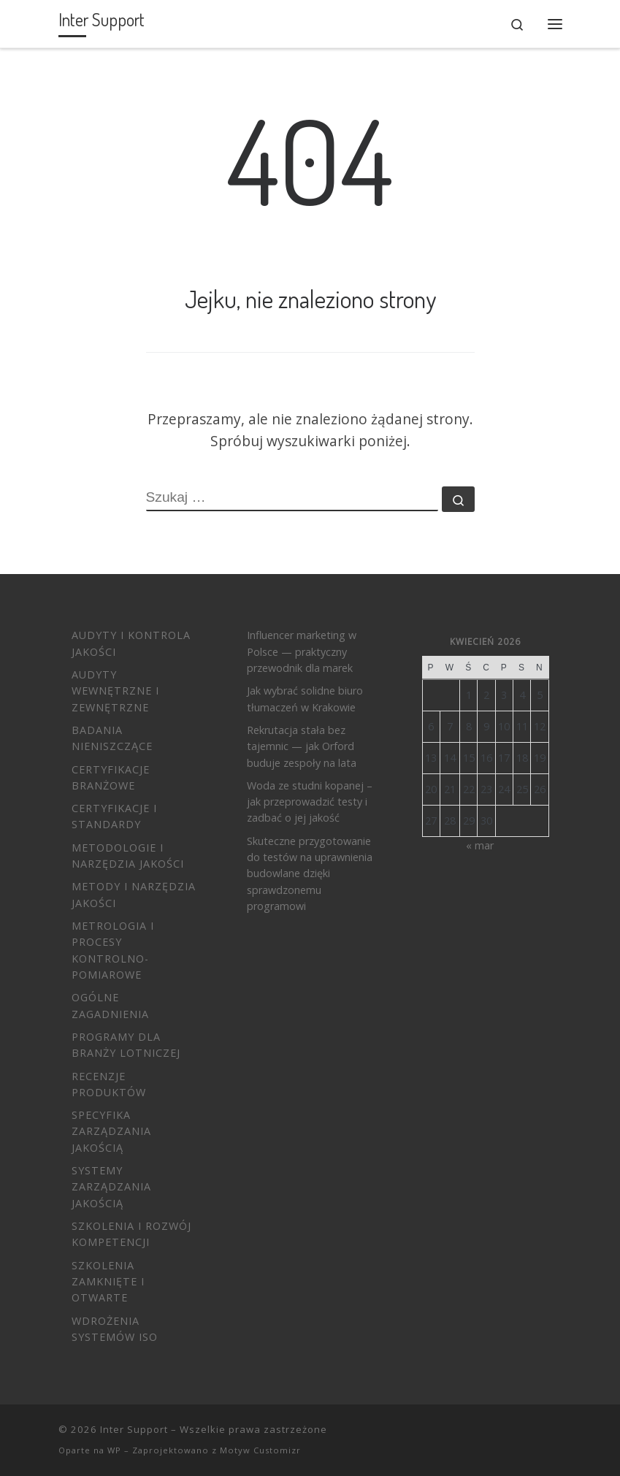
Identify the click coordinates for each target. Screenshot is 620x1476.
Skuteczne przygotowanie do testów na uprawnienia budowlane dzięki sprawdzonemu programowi (309, 873)
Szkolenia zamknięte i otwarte (108, 1281)
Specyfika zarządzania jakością (111, 1131)
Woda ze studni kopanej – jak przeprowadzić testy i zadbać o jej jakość (309, 802)
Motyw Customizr (260, 1450)
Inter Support (134, 1429)
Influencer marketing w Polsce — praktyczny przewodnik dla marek (301, 651)
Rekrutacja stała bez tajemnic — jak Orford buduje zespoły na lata (301, 746)
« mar (480, 845)
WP (114, 1450)
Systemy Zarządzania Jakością (111, 1186)
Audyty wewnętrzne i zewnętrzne (115, 691)
